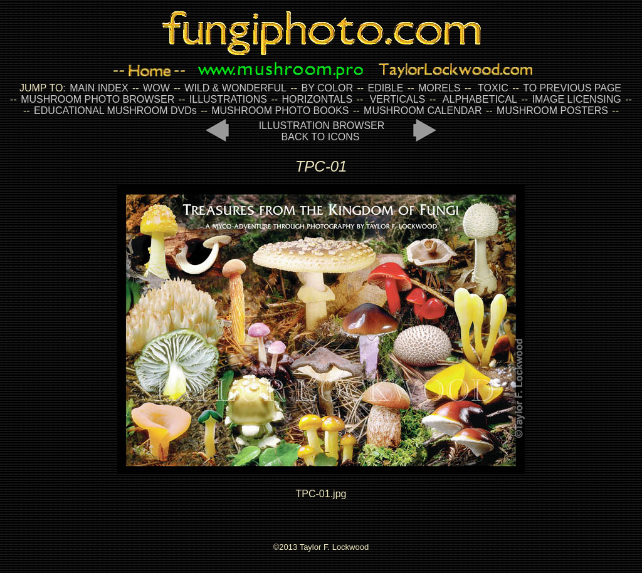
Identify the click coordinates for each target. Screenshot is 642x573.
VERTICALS (398, 99)
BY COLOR (327, 88)
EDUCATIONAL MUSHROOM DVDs (115, 110)
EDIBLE (385, 88)
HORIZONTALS (317, 99)
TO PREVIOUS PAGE (572, 88)
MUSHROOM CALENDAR (423, 110)
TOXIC (493, 88)
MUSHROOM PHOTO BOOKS (280, 110)
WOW (156, 88)
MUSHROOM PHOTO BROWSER (97, 99)
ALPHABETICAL (480, 99)
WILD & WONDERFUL (235, 88)
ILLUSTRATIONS (228, 99)
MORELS (439, 88)
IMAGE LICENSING (575, 99)
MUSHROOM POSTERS (552, 110)
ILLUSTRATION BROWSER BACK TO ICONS (322, 131)
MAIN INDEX (99, 88)
